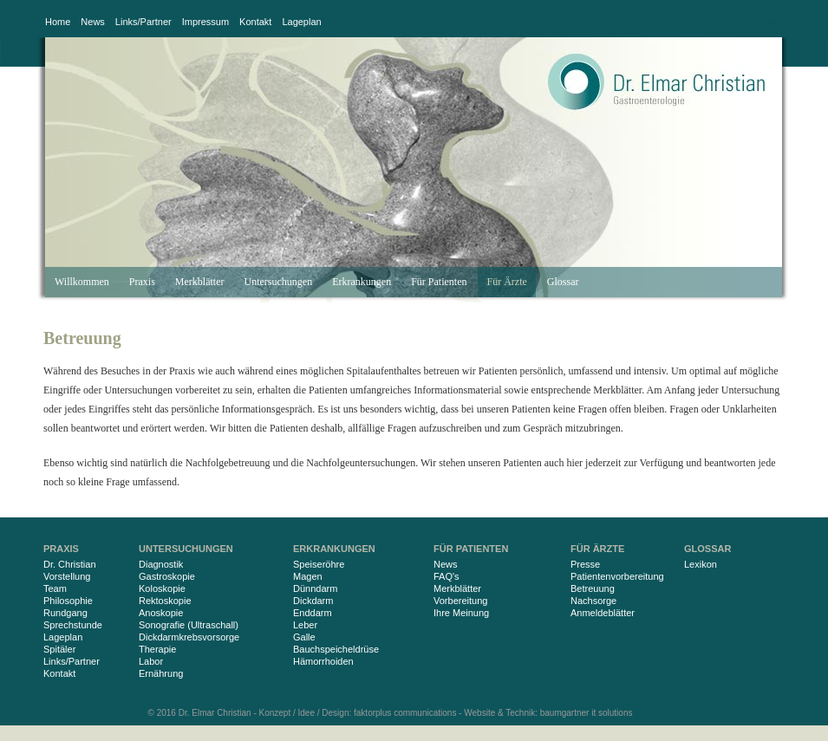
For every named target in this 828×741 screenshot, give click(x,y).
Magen (308, 576)
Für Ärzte (506, 282)
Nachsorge (593, 600)
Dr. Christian (69, 564)
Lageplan (301, 21)
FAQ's (447, 576)
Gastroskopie (167, 576)
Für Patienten (438, 282)
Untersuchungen (278, 282)
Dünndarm (315, 588)
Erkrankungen (361, 282)
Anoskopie (161, 613)
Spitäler (59, 649)
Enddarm (312, 613)
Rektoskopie (165, 600)
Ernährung (161, 673)
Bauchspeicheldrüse (336, 649)
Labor (151, 661)
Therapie (157, 649)
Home (57, 21)
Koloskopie (162, 588)
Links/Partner (143, 21)
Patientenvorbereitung (617, 576)
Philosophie (68, 600)
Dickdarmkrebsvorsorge (189, 637)
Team (55, 588)
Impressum (205, 21)
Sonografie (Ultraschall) (188, 625)
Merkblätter (200, 282)
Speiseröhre (318, 564)
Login (770, 21)
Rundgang (65, 613)
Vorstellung (66, 576)
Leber (305, 625)
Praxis (142, 282)
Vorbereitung (460, 600)
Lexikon (700, 564)
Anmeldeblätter (602, 613)
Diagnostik (161, 564)
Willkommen (82, 282)
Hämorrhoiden (323, 661)
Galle (304, 637)
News (93, 21)
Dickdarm (313, 600)
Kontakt (255, 21)
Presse (585, 564)
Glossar (563, 282)
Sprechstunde (72, 625)
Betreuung (592, 588)
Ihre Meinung (461, 613)
